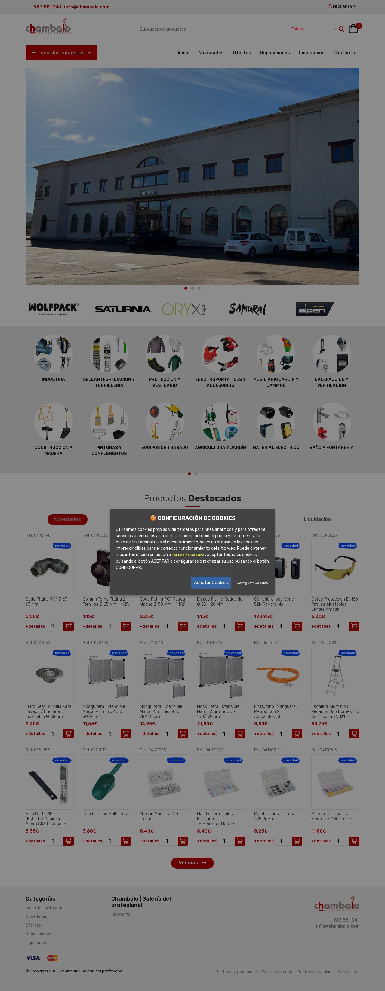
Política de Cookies (188, 554)
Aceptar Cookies (211, 582)
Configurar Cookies (252, 583)
